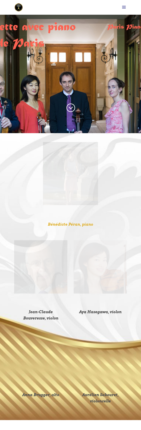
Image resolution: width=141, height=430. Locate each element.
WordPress (90, 425)
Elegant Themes (62, 425)
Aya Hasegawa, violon (100, 312)
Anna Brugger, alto (40, 395)
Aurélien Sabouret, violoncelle (100, 398)
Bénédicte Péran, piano (70, 224)
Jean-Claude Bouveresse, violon (40, 315)
